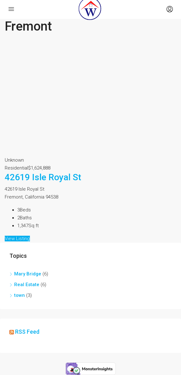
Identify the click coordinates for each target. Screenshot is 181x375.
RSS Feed (27, 331)
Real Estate (26, 284)
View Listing (17, 238)
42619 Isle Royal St (43, 177)
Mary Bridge (27, 274)
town (19, 295)
